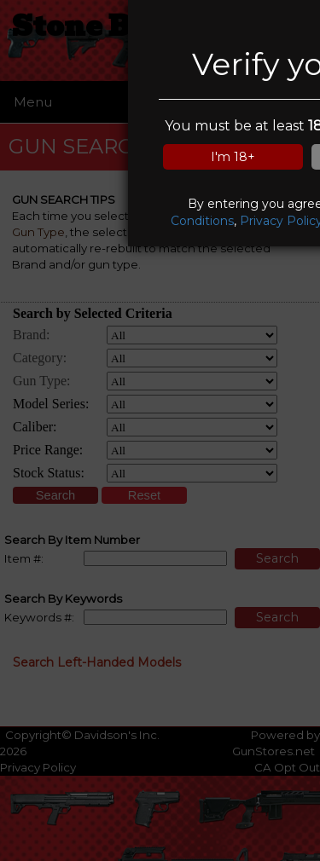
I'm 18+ (233, 157)
